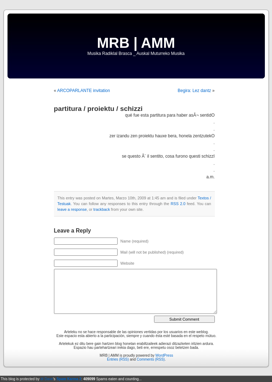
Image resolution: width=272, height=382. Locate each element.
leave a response (72, 209)
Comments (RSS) (151, 359)
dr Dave (46, 379)
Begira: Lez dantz (194, 90)
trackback (101, 209)
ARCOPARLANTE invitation (83, 90)
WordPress (164, 355)
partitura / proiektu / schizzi (98, 108)
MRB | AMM (136, 43)
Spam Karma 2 (68, 379)
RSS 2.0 (177, 204)
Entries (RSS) (118, 359)
